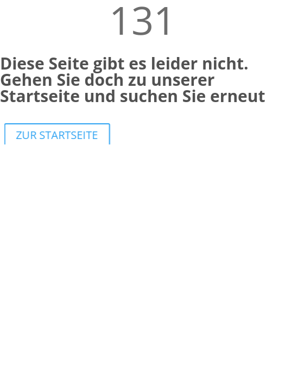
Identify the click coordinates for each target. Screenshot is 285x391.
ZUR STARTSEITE (59, 135)
